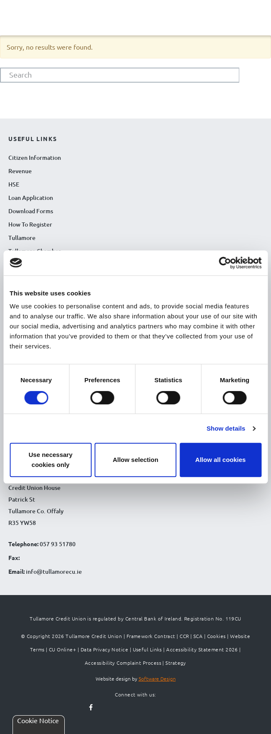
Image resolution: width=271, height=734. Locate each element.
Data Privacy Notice (105, 649)
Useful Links (147, 649)
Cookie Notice (38, 720)
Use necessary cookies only (50, 459)
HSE (13, 184)
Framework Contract (151, 636)
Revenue (20, 171)
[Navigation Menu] (16, 24)
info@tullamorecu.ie (53, 571)
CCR (184, 636)
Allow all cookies (220, 459)
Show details (226, 428)
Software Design (157, 678)
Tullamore (21, 238)
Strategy (175, 662)
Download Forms (30, 211)
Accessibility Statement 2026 (202, 649)
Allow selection (135, 459)
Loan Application (30, 198)
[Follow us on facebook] (91, 707)
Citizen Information (34, 157)
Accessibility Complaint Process (123, 662)
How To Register (30, 224)
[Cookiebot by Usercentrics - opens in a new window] (224, 263)
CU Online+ (62, 649)
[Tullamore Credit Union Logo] (136, 16)
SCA (198, 636)
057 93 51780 (58, 544)
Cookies (216, 636)
